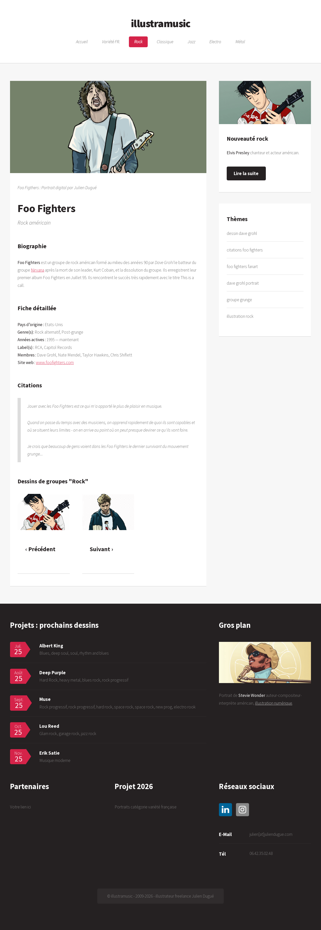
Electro (215, 42)
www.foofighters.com (55, 362)
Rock (138, 42)
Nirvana (37, 270)
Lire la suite (246, 173)
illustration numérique (273, 703)
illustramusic (160, 23)
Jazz (191, 42)
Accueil (82, 42)
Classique (165, 42)
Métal (240, 42)
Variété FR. (111, 42)
